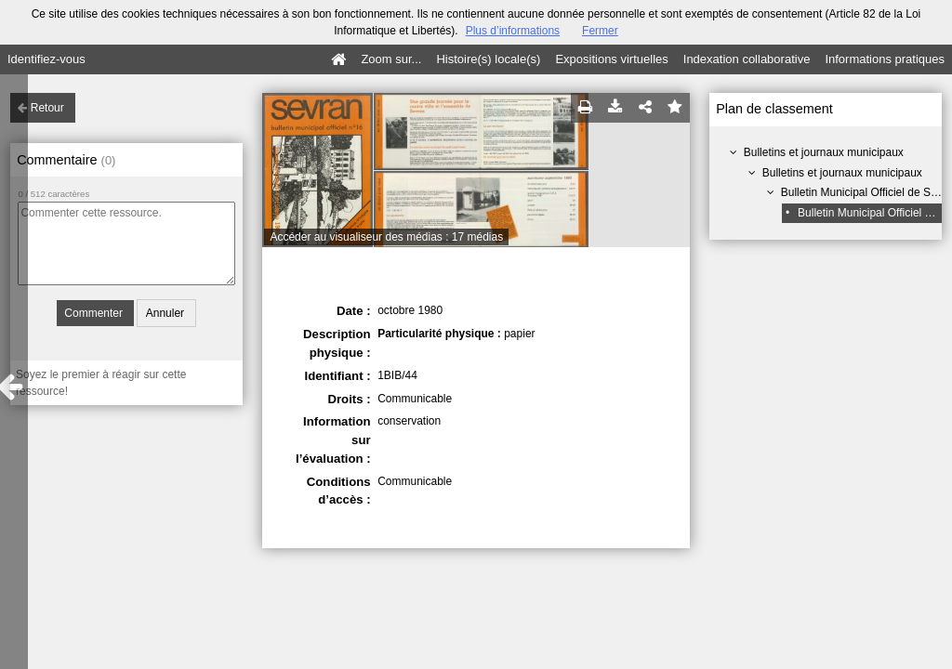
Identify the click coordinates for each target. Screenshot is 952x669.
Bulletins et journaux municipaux (824, 152)
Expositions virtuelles (611, 59)
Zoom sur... (391, 59)
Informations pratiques (885, 59)
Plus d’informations (513, 30)
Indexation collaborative (747, 59)
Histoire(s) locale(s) (488, 59)
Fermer (600, 30)
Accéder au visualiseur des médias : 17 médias (386, 236)
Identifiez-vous (46, 59)
